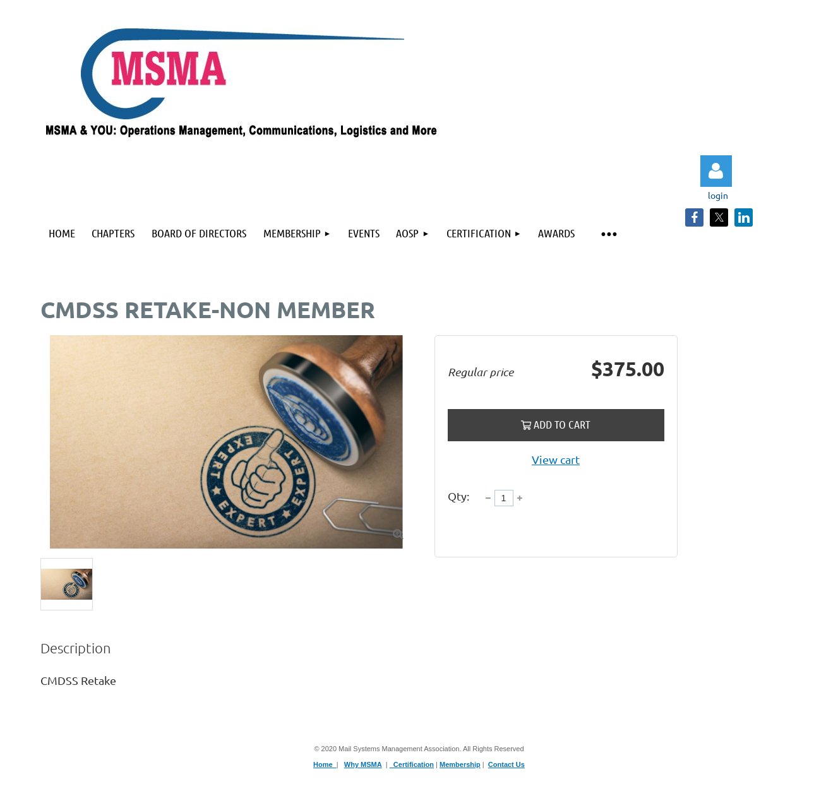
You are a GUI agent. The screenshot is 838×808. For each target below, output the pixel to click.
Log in (716, 171)
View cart (556, 459)
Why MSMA (363, 764)
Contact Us (506, 764)
